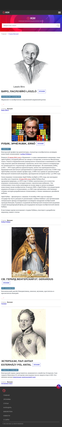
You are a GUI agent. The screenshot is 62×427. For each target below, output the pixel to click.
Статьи (6, 403)
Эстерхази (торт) (6, 383)
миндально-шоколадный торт (24, 377)
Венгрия (10, 108)
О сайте (6, 419)
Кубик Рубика (5, 222)
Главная (3, 34)
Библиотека (7, 411)
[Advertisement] (31, 5)
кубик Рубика (26, 154)
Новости (6, 415)
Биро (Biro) (5, 110)
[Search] (31, 25)
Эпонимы (7, 399)
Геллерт (4, 303)
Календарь (7, 407)
